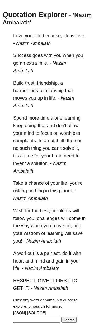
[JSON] (19, 312)
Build (18, 83)
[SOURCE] (36, 312)
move (58, 225)
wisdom (32, 233)
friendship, (48, 83)
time (44, 118)
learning (72, 118)
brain (57, 155)
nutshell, (56, 140)
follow (19, 218)
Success (22, 55)
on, (68, 225)
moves (20, 98)
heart (18, 261)
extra (31, 63)
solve (68, 148)
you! (17, 241)
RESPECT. (24, 280)
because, (52, 35)
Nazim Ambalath (33, 43)
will (75, 210)
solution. (40, 163)
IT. (26, 288)
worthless (70, 133)
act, (57, 253)
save (78, 233)
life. (52, 98)
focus (46, 133)
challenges (48, 218)
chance (36, 183)
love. (81, 35)
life (38, 35)
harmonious (25, 90)
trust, (30, 83)
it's (16, 155)
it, (77, 148)
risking (20, 190)
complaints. (25, 140)
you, (31, 218)
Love (18, 35)
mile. (43, 63)
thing (36, 148)
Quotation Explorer (35, 15)
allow (73, 125)
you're (76, 183)
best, (45, 210)
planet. (66, 190)
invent (19, 163)
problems (61, 210)
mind (29, 133)
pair (48, 253)
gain (59, 261)
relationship (51, 90)
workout (25, 253)
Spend (20, 118)
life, (64, 183)
